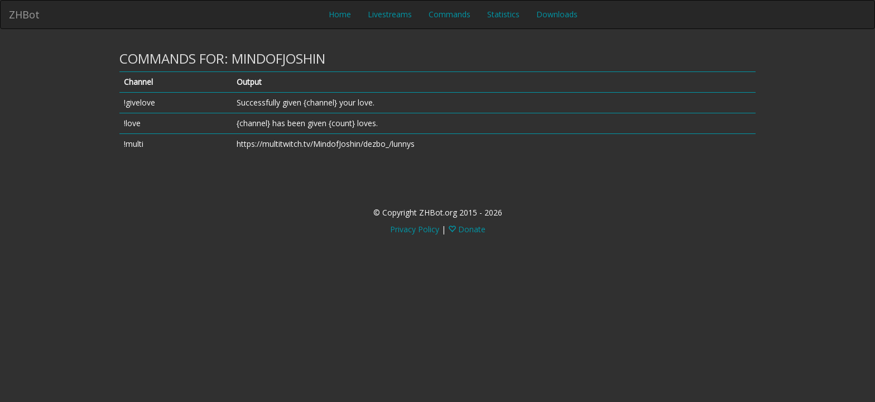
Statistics (503, 14)
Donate (466, 229)
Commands (449, 14)
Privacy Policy (414, 229)
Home (340, 14)
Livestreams (390, 14)
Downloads (557, 14)
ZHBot (24, 14)
